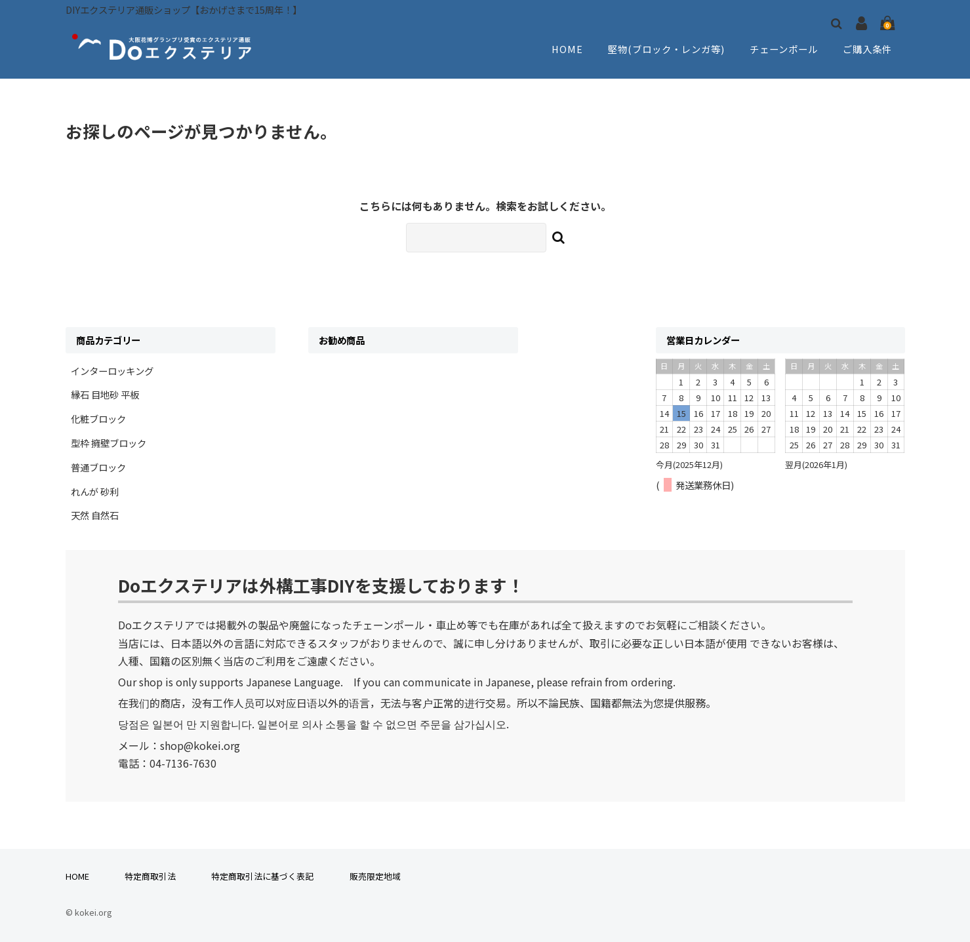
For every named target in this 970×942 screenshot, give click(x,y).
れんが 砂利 (95, 491)
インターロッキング (112, 371)
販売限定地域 (375, 876)
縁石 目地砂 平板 (105, 394)
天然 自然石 (95, 515)
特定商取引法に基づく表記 (262, 876)
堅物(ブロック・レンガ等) (664, 49)
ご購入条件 (868, 49)
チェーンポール (784, 49)
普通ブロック (98, 467)
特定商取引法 (150, 876)
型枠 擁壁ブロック (108, 443)
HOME (565, 49)
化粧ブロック (98, 418)
